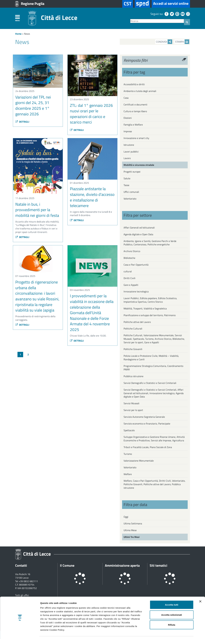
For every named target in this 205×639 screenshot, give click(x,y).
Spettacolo (129, 430)
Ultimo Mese (130, 530)
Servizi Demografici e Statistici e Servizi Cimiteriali (150, 383)
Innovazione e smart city (136, 138)
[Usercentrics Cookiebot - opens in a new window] (19, 633)
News (27, 34)
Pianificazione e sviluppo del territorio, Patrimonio (150, 315)
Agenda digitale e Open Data (138, 234)
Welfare (128, 474)
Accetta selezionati (171, 605)
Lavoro (127, 158)
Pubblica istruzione (133, 376)
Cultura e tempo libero (135, 111)
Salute (127, 178)
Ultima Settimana (133, 523)
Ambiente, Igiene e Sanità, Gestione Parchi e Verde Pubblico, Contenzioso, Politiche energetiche (150, 242)
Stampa (182, 41)
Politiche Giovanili (133, 349)
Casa (126, 98)
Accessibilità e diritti (134, 84)
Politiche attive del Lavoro (137, 322)
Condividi (164, 42)
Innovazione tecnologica (136, 291)
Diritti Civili (129, 278)
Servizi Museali (131, 403)
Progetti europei (132, 171)
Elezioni (128, 118)
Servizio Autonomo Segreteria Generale (144, 417)
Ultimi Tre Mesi (132, 537)
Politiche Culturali (133, 328)
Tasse (126, 185)
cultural (128, 271)
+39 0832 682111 (28, 581)
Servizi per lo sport (133, 410)
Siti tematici (158, 565)
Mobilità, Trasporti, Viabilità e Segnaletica (145, 308)
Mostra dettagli (161, 633)
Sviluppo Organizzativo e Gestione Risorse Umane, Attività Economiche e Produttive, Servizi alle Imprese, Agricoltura (154, 438)
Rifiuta (171, 615)
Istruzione (129, 145)
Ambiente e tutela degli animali (140, 91)
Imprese (128, 131)
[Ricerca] (157, 21)
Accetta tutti (171, 595)
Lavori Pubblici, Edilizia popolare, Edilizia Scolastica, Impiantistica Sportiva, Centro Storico (150, 300)
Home (18, 34)
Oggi (126, 517)
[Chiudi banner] (200, 592)
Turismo (128, 454)
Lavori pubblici (131, 151)
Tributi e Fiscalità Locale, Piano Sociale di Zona (148, 447)
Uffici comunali (131, 192)
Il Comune (67, 565)
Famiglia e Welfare (133, 124)
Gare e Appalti (131, 285)
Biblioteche (129, 258)
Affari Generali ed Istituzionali (139, 227)
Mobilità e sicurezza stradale (139, 165)
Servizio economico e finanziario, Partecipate (147, 423)
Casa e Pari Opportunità (136, 264)
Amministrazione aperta (122, 565)
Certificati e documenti (135, 104)
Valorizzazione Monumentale (139, 460)
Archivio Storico (132, 251)
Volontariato (130, 198)
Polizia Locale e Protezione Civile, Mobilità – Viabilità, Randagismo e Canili (151, 357)
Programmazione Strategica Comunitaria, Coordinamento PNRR (153, 367)
